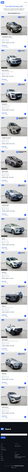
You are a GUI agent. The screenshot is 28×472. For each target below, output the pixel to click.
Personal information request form (20, 456)
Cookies (16, 455)
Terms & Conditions (18, 457)
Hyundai (2, 460)
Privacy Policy (17, 454)
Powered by (17, 465)
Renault (2, 458)
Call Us (7, 74)
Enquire (3, 74)
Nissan (2, 456)
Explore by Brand (3, 449)
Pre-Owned (2, 447)
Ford (1, 454)
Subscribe (3, 437)
